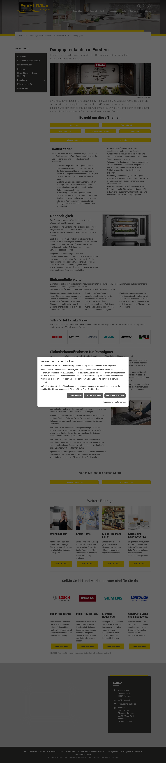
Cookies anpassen (75, 342)
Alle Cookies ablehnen (93, 342)
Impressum (108, 348)
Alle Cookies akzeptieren (115, 342)
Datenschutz (120, 348)
